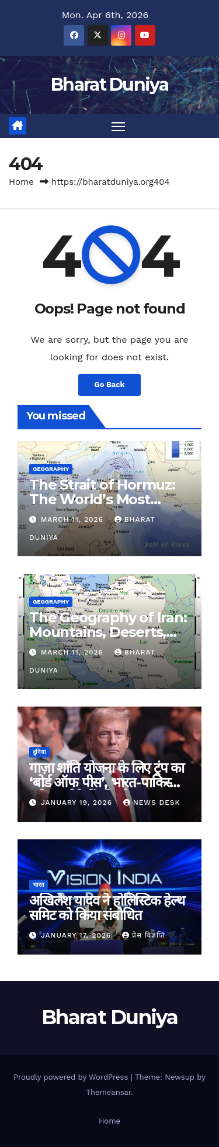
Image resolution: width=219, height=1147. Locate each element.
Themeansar (108, 1092)
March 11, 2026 (73, 519)
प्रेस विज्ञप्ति (143, 935)
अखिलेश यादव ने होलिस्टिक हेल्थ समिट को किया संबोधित (107, 908)
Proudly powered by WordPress (72, 1077)
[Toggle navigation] (118, 126)
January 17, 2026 (77, 935)
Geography (51, 469)
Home (21, 182)
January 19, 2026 (78, 802)
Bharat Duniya (109, 84)
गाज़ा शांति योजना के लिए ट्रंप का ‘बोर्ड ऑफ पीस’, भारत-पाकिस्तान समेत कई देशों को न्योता (108, 782)
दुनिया (39, 752)
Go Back (110, 384)
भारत (38, 884)
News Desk (151, 802)
